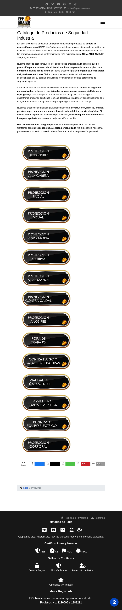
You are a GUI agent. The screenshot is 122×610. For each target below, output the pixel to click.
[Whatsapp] (70, 4)
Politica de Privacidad (75, 517)
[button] (114, 602)
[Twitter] (52, 4)
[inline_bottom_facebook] (37, 464)
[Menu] (103, 22)
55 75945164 (39, 8)
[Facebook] (47, 4)
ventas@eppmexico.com (78, 8)
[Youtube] (58, 4)
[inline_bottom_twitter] (52, 464)
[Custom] (75, 4)
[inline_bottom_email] (98, 464)
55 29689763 (55, 8)
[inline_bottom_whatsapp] (67, 464)
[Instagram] (64, 4)
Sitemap (98, 517)
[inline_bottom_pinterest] (82, 464)
